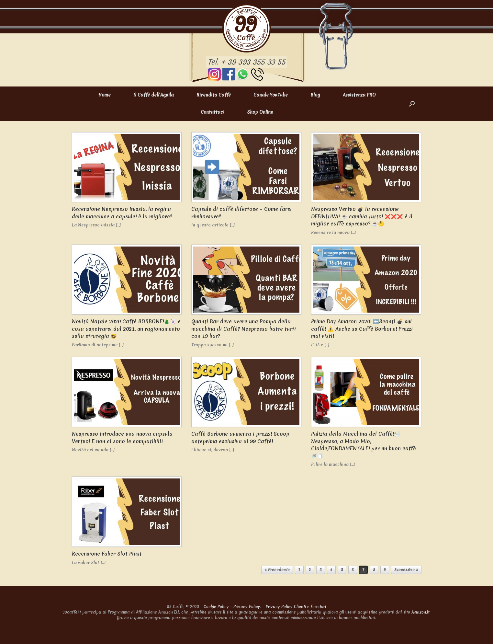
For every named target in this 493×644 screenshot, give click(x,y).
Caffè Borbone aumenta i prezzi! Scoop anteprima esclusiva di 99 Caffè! (240, 437)
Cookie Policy (216, 606)
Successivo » (406, 569)
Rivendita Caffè (213, 95)
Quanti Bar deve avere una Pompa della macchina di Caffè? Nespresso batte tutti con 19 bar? (243, 328)
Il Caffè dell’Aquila (153, 95)
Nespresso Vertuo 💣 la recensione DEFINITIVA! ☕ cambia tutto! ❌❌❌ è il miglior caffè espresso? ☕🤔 (361, 216)
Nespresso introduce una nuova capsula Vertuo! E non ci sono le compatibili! (122, 437)
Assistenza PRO (359, 95)
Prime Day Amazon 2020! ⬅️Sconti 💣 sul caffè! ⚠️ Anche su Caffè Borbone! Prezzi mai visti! (362, 328)
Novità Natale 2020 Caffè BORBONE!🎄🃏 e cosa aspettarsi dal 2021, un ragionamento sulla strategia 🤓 (126, 328)
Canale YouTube (270, 95)
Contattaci (212, 112)
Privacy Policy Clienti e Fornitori (296, 606)
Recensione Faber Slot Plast (107, 553)
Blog (315, 95)
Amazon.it (420, 612)
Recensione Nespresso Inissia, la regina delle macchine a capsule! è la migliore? (122, 212)
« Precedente (277, 569)
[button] (411, 103)
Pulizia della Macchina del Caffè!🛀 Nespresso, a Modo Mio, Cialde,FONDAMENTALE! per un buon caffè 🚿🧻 (363, 444)
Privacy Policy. (247, 606)
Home (104, 95)
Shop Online (260, 112)
